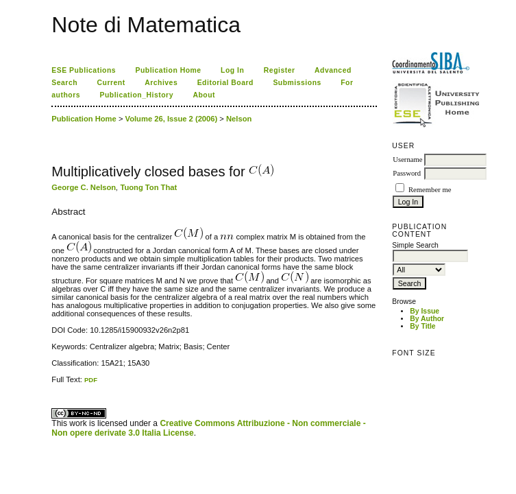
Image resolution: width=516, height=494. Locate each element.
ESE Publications (83, 70)
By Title (422, 326)
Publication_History (136, 95)
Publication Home (168, 70)
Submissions (297, 82)
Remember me (429, 189)
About (204, 95)
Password (407, 173)
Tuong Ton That (148, 187)
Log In (232, 70)
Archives (161, 82)
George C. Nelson (83, 187)
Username (407, 159)
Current (111, 82)
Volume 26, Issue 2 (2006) (171, 119)
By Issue (424, 311)
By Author (427, 318)
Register (279, 70)
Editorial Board (225, 82)
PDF (90, 380)
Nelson (238, 119)
